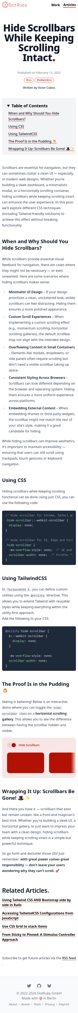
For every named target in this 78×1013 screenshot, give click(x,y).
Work (55, 5)
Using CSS (16, 126)
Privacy (50, 1004)
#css (28, 80)
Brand (25, 1004)
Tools (37, 1004)
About (13, 1004)
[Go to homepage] (14, 5)
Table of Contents (29, 106)
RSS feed (69, 958)
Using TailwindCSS (22, 134)
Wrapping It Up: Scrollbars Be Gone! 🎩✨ (41, 148)
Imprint (64, 1004)
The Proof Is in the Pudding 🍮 (32, 141)
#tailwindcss (44, 80)
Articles (69, 4)
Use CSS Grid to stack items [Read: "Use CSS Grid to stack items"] (24, 926)
